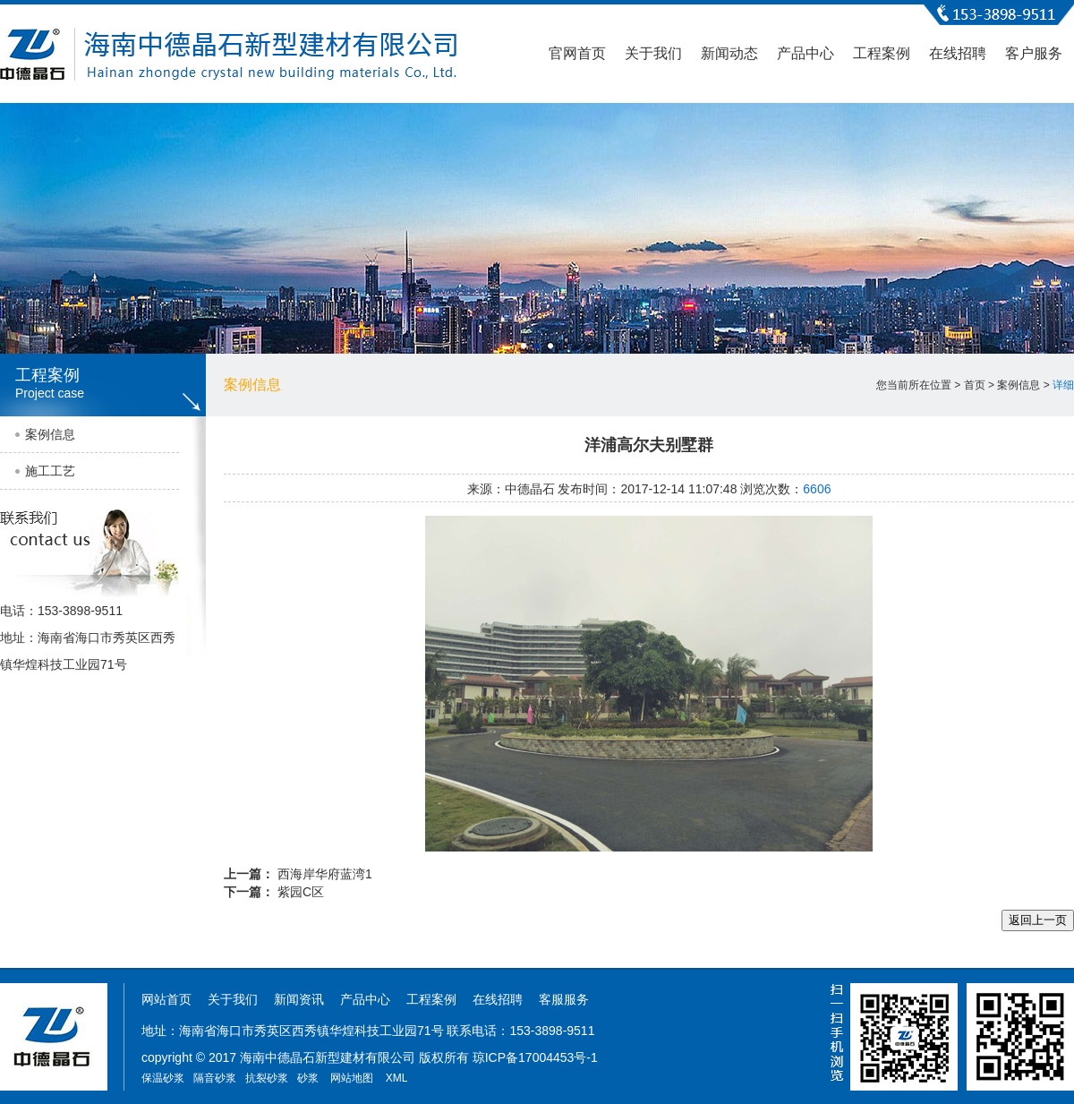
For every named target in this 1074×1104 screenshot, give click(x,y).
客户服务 (1033, 53)
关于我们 (653, 53)
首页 (974, 385)
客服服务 (564, 999)
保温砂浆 (162, 1078)
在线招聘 (957, 53)
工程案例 (881, 53)
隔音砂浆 (214, 1078)
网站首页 (166, 999)
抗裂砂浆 (266, 1078)
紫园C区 (300, 892)
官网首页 (577, 53)
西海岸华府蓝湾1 (324, 874)
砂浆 (308, 1078)
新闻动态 (729, 53)
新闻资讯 (299, 999)
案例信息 (50, 434)
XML (397, 1078)
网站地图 (351, 1078)
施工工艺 (50, 471)
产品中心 (805, 53)
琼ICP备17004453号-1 (535, 1057)
